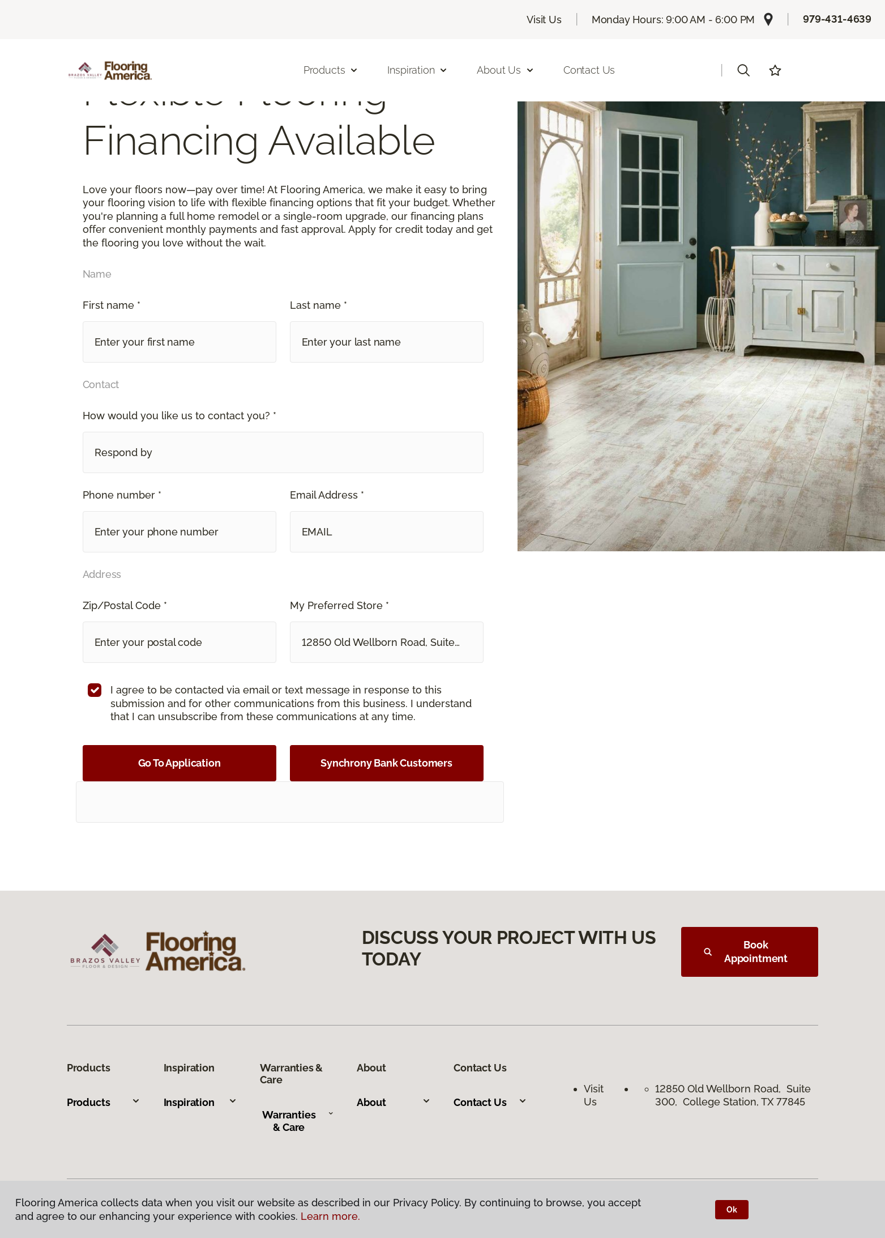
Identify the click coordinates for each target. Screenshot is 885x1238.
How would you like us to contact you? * (179, 416)
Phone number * (122, 495)
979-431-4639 (837, 19)
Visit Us (544, 19)
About (393, 1102)
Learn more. (330, 1216)
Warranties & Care (298, 1121)
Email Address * (327, 495)
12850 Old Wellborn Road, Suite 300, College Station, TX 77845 (733, 1095)
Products (103, 1102)
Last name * (318, 305)
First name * (111, 305)
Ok (731, 1209)
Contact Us (589, 70)
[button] (743, 70)
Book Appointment (746, 951)
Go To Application (179, 763)
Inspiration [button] (417, 70)
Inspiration (200, 1102)
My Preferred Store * (339, 605)
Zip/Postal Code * (125, 605)
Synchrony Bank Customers (386, 763)
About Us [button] (506, 70)
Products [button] (331, 70)
